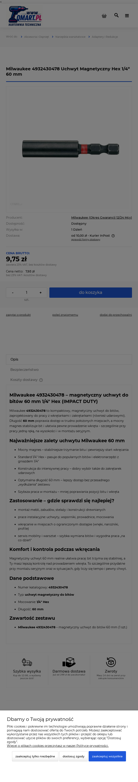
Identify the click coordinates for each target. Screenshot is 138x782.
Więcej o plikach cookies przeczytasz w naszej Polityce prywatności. (58, 746)
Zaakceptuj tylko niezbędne (35, 756)
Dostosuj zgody (73, 756)
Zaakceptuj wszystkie (107, 756)
